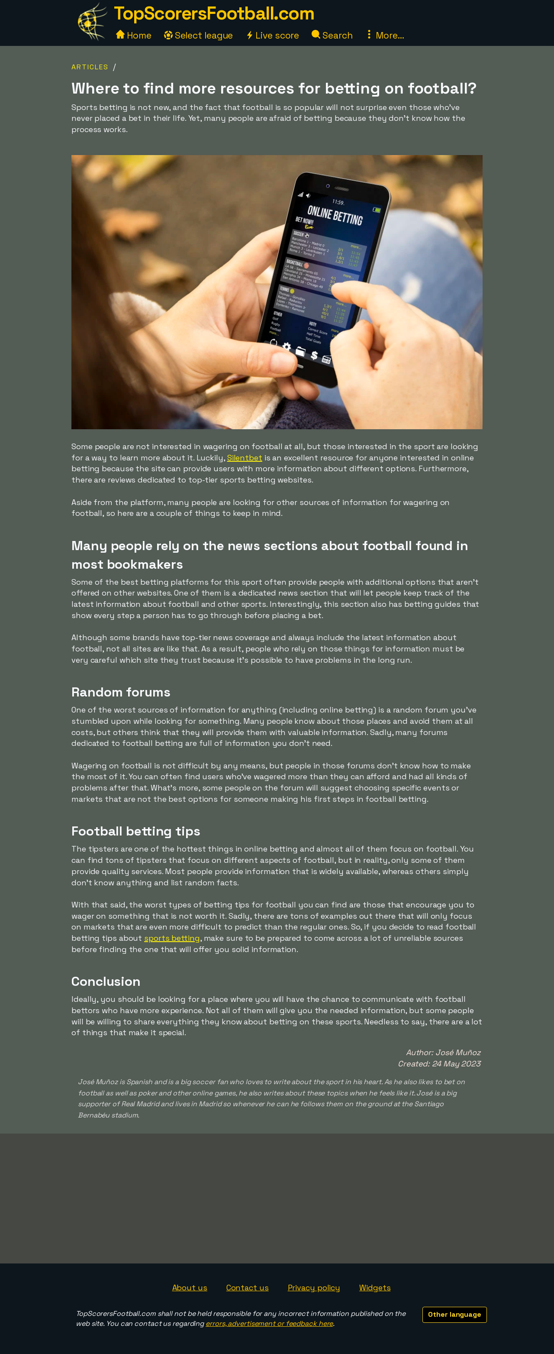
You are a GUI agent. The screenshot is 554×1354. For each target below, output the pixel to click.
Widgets (374, 1287)
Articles (90, 66)
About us (189, 1287)
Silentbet (244, 458)
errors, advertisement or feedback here (269, 1323)
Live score (272, 35)
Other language (454, 1314)
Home (133, 35)
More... (384, 35)
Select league (198, 35)
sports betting (172, 938)
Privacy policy (314, 1287)
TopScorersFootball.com (214, 13)
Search (332, 35)
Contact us (247, 1287)
